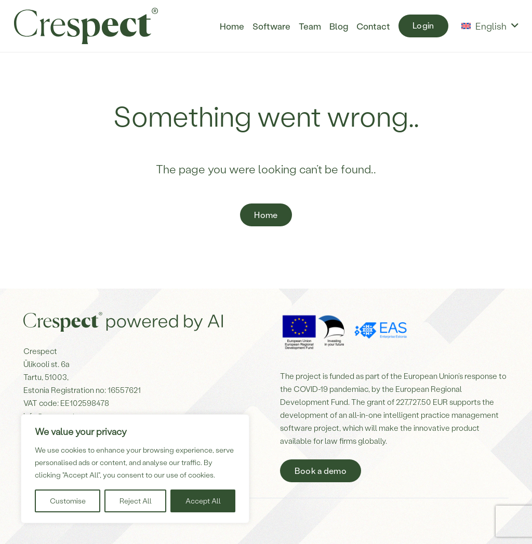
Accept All (203, 501)
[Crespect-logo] (86, 26)
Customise (68, 501)
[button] (489, 26)
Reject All (135, 501)
